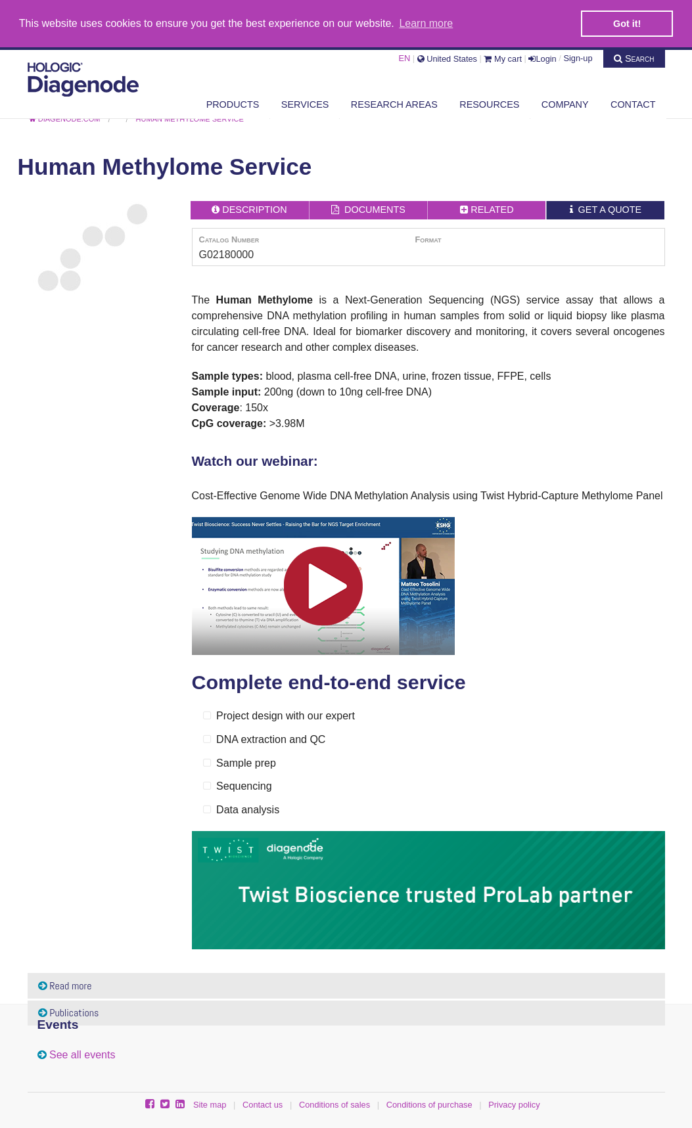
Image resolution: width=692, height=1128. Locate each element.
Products (233, 103)
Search (634, 57)
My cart (503, 57)
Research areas (394, 103)
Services (305, 103)
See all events (82, 1054)
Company (565, 103)
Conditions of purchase (429, 1104)
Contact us (262, 1104)
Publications (68, 1012)
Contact (633, 103)
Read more (65, 985)
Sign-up (577, 57)
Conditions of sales (334, 1104)
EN (404, 57)
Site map (210, 1104)
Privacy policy (514, 1104)
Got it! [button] (627, 23)
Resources (489, 103)
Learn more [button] (426, 23)
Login (542, 57)
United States (447, 57)
